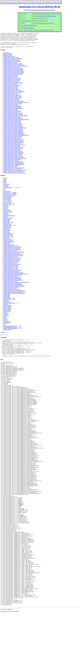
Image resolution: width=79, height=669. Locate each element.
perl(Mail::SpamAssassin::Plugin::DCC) (12, 124)
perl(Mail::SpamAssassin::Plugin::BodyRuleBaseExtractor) (16, 122)
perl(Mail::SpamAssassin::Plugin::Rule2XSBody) (14, 147)
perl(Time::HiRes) (7, 310)
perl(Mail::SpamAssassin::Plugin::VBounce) (13, 158)
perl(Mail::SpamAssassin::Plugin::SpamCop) (13, 151)
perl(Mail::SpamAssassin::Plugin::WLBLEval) (13, 160)
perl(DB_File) (6, 212)
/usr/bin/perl (5, 189)
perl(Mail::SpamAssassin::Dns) (10, 87)
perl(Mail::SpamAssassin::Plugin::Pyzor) (12, 140)
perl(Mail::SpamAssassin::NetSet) (10, 107)
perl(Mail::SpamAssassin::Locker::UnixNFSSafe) (14, 94)
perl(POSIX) (6, 303)
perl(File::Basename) (7, 221)
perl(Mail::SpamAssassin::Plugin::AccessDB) (13, 116)
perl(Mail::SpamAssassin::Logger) (10, 96)
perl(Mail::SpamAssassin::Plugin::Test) (11, 152)
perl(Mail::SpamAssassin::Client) (10, 78)
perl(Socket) (6, 307)
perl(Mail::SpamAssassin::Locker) (10, 92)
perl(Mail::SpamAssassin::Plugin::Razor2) (12, 141)
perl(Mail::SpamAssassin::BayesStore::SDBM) (13, 76)
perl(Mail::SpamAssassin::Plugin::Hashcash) (13, 132)
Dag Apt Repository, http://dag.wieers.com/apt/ (46, 16)
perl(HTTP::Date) (7, 229)
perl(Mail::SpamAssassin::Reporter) (11, 163)
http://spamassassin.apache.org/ (27, 27)
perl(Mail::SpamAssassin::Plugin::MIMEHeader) (13, 137)
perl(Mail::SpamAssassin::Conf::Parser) (11, 82)
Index (3, 2)
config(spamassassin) (7, 56)
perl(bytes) (5, 317)
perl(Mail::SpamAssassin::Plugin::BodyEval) (13, 121)
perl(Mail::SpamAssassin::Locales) (10, 90)
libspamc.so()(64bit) (7, 58)
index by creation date (36, 2)
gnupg (4, 193)
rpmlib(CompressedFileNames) (10, 329)
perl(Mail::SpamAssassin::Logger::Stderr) (12, 99)
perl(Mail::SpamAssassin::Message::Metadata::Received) (15, 105)
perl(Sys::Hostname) (7, 308)
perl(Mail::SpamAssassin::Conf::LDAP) (12, 81)
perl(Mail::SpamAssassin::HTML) (10, 89)
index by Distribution (17, 2)
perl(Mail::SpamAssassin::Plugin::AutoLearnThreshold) (15, 118)
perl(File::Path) (6, 223)
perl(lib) (5, 319)
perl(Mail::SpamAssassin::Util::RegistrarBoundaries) (14, 173)
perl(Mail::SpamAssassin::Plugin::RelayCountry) (13, 143)
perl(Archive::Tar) (7, 206)
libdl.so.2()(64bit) (7, 200)
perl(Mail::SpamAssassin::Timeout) (11, 168)
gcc (4, 191)
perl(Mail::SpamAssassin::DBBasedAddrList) (13, 86)
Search (59, 2)
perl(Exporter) (6, 217)
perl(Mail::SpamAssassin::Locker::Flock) (12, 93)
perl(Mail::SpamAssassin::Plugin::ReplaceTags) (13, 145)
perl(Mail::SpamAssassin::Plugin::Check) (12, 123)
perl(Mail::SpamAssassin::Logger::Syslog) (12, 100)
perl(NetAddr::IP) (7, 301)
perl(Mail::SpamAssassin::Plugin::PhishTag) (12, 139)
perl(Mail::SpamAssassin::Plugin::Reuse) (12, 146)
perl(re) (4, 320)
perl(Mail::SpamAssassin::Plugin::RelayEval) (13, 144)
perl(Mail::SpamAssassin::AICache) (11, 60)
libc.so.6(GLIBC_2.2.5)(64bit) (9, 195)
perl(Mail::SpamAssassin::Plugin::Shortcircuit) (13, 150)
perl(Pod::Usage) (7, 304)
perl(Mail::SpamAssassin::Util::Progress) (12, 172)
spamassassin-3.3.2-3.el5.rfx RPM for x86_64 (39, 6)
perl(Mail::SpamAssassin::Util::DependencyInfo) (13, 171)
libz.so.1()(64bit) (6, 202)
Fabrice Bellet (4, 667)
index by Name (45, 2)
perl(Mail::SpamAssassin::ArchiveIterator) (12, 61)
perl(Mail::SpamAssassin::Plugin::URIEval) (12, 157)
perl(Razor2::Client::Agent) (9, 306)
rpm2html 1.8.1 (10, 665)
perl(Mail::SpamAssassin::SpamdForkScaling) (13, 166)
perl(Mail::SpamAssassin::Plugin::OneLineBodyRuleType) (16, 138)
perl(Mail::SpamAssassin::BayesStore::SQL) (13, 77)
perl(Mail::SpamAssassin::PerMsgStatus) (12, 110)
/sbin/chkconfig (6, 187)
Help (55, 2)
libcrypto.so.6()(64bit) (8, 199)
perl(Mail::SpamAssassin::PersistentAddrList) (13, 111)
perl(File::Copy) (6, 222)
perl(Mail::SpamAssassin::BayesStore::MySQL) (13, 73)
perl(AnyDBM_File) (7, 205)
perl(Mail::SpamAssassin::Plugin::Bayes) (12, 120)
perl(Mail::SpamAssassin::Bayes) (10, 65)
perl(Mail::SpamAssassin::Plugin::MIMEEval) (13, 135)
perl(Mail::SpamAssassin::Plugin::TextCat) (12, 154)
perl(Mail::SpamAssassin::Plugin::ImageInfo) (13, 134)
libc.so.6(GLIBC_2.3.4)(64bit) (9, 196)
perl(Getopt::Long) (7, 227)
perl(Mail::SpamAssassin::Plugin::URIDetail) (13, 156)
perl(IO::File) (6, 232)
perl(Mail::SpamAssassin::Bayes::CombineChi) (13, 67)
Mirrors (51, 2)
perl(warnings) (6, 324)
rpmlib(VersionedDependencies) (10, 331)
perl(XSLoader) (6, 314)
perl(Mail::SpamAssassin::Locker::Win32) (12, 95)
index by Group (8, 2)
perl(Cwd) (5, 211)
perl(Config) (6, 210)
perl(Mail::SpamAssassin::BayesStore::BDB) (13, 71)
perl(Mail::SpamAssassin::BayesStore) (11, 70)
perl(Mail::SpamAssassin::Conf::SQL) (11, 83)
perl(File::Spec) (6, 224)
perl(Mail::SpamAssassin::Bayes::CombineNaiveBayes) (15, 69)
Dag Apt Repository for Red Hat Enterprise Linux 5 (49, 13)
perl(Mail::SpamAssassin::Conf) (10, 79)
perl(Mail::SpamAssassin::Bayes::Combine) (12, 66)
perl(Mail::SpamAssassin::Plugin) (10, 112)
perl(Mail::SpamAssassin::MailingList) (11, 101)
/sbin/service (6, 188)
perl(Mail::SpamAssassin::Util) (10, 169)
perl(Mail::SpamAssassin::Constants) (11, 84)
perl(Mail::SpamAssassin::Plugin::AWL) (12, 115)
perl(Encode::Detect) (7, 215)
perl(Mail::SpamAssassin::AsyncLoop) (11, 62)
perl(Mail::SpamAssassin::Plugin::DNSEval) (13, 127)
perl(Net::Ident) (6, 300)
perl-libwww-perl (7, 325)
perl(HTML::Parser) (7, 228)
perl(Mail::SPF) (6, 246)
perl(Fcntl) (5, 219)
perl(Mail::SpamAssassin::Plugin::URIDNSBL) (13, 155)
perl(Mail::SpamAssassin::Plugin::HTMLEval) (13, 129)
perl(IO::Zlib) (6, 239)
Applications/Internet (26, 20)
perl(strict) (5, 321)
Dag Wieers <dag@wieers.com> (30, 25)
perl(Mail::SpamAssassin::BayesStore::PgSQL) (13, 75)
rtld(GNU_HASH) (7, 332)
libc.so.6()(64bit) (6, 194)
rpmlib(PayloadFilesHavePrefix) (10, 330)
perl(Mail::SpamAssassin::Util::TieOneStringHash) (14, 175)
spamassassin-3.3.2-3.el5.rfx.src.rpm (46, 23)
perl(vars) (5, 323)
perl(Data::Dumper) (7, 213)
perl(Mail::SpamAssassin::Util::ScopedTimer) (13, 174)
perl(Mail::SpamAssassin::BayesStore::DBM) (13, 72)
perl (4, 204)
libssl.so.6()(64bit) (7, 201)
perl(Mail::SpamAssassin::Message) (11, 103)
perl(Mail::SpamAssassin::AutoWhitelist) (12, 64)
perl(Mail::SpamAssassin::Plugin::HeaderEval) (13, 133)
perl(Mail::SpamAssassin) (8, 59)
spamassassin (6, 55)
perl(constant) (6, 318)
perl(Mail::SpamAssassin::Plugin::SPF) (11, 149)
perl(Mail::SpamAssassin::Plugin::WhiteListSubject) (14, 161)
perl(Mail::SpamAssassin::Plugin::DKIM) (12, 126)
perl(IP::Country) (7, 241)
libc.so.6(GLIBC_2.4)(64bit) (9, 198)
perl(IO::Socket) (6, 235)
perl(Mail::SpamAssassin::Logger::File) (11, 98)
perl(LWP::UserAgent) (8, 242)
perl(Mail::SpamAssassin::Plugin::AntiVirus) (13, 117)
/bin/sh (4, 182)
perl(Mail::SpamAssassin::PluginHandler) (12, 162)
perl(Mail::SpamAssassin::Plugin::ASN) (12, 113)
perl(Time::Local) (7, 313)
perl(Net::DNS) (6, 297)
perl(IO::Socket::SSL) (8, 238)
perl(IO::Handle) (6, 233)
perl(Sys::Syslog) (7, 309)
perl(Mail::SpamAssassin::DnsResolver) (12, 88)
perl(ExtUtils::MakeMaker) (9, 218)
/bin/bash (5, 181)
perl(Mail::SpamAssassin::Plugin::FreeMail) (12, 128)
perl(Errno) (5, 216)
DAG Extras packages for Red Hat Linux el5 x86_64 (41, 10)
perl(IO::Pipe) (6, 234)
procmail (5, 326)
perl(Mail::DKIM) (7, 245)
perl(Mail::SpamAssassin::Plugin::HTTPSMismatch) (14, 130)
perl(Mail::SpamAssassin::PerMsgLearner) (12, 109)
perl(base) (5, 315)
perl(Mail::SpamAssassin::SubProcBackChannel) (13, 167)
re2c (4, 327)
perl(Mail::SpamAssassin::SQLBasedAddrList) (13, 164)
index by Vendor (26, 2)
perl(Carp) (5, 208)
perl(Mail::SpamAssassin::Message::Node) (12, 106)
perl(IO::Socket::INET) (8, 236)
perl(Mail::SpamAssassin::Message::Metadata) (13, 104)
